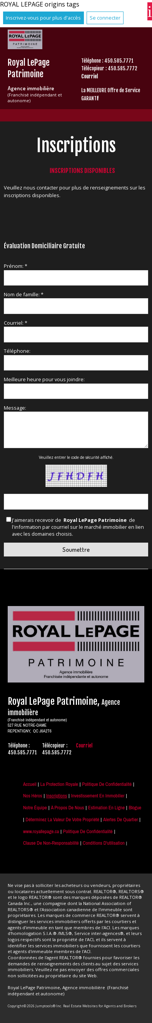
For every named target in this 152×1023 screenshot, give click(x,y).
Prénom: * (15, 265)
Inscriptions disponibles (82, 170)
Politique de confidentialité (88, 831)
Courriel (89, 76)
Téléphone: (17, 350)
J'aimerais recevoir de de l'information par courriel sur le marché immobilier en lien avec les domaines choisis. (78, 527)
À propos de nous (67, 807)
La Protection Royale (59, 784)
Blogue (135, 807)
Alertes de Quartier (120, 819)
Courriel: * (15, 322)
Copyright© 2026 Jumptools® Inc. (35, 1005)
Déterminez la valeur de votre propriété (62, 819)
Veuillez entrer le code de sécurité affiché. (76, 457)
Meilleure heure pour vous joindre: (44, 379)
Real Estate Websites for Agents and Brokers (100, 1005)
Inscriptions (56, 795)
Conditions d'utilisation (104, 843)
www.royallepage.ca (41, 831)
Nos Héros (32, 795)
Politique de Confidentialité (107, 784)
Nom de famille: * (23, 294)
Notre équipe (35, 807)
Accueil (29, 784)
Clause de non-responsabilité (51, 843)
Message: (15, 407)
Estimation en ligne (106, 807)
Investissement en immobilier (98, 795)
